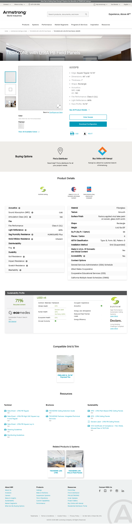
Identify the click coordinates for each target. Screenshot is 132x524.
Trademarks (34, 516)
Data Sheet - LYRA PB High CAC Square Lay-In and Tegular (23, 417)
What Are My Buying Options (14, 506)
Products (25, 25)
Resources (106, 25)
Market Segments (61, 25)
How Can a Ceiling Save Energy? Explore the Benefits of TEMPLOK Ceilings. (66, 1)
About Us (8, 491)
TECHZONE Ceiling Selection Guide (62, 411)
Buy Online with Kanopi (75, 504)
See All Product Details (79, 110)
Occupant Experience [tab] (81, 303)
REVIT (87, 134)
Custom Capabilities (43, 501)
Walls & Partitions (42, 493)
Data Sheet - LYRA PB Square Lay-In (20, 424)
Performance (47, 25)
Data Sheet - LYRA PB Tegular (18, 411)
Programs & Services (79, 25)
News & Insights (10, 498)
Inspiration (94, 25)
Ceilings (39, 491)
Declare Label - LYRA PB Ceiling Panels (105, 422)
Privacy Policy (74, 516)
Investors (8, 493)
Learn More (114, 317)
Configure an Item (56, 112)
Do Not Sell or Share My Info (92, 516)
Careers (7, 496)
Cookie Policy (61, 516)
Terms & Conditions (47, 516)
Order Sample (88, 117)
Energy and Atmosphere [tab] (82, 311)
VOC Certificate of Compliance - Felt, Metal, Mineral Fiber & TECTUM (107, 427)
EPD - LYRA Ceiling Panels (100, 416)
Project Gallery (73, 501)
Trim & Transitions (42, 498)
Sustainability (9, 501)
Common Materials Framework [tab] (48, 303)
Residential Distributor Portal (77, 506)
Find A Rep (71, 491)
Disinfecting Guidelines (15, 435)
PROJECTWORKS (73, 496)
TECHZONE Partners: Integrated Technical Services (64, 417)
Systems (35, 25)
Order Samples (73, 498)
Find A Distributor (73, 493)
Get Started (12, 322)
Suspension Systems (43, 496)
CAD (76, 134)
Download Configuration (88, 124)
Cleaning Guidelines (14, 430)
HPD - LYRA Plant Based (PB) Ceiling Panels (107, 411)
